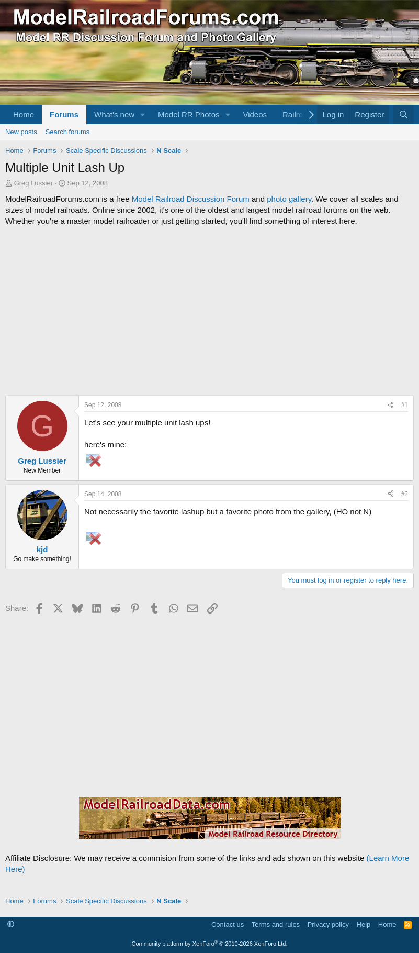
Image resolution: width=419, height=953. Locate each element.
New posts (21, 132)
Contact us (227, 924)
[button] (142, 114)
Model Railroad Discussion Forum (191, 198)
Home (23, 114)
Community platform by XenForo (210, 943)
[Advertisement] (209, 310)
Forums (64, 114)
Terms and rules (276, 924)
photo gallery (289, 198)
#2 (404, 494)
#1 (404, 405)
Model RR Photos (189, 114)
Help (364, 924)
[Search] (403, 114)
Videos (255, 114)
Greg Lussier (33, 183)
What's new (114, 114)
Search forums (68, 132)
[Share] (391, 405)
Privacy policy (328, 924)
